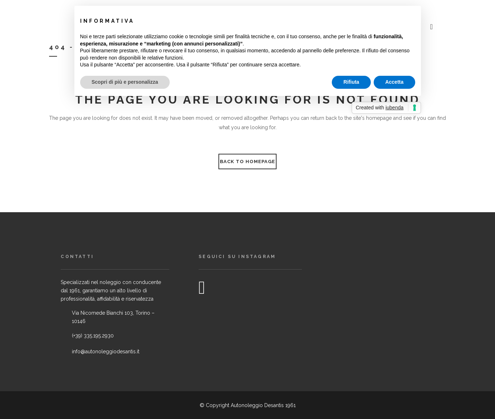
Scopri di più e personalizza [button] (125, 82)
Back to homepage (247, 161)
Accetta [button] (394, 82)
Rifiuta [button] (351, 82)
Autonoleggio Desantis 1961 (263, 405)
